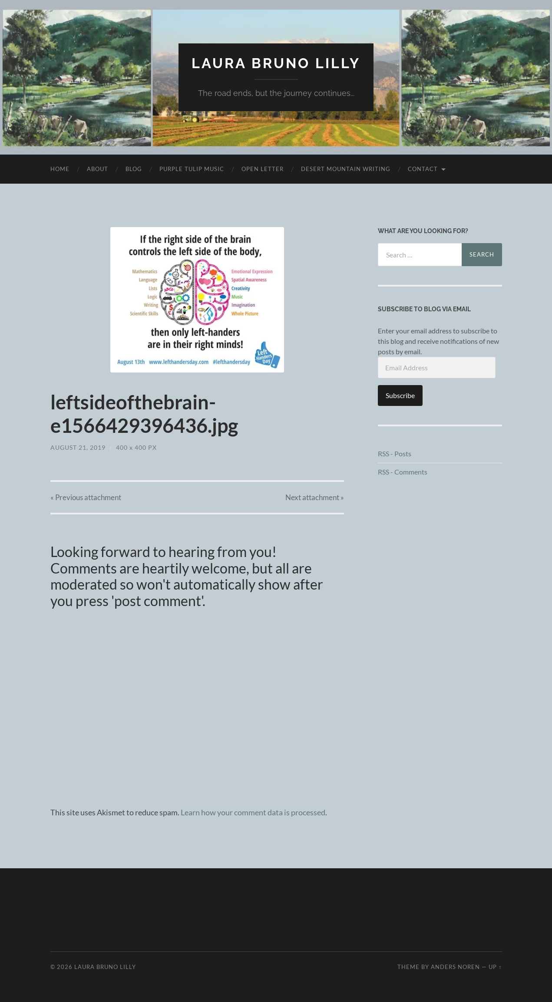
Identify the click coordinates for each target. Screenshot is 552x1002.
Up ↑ (495, 966)
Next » (314, 497)
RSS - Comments (402, 472)
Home (59, 168)
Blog (134, 168)
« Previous (85, 497)
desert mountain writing (345, 168)
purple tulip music (191, 168)
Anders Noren (455, 966)
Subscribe (400, 395)
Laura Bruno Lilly (276, 63)
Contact (423, 168)
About (97, 168)
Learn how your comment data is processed (253, 812)
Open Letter (262, 168)
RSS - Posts (394, 453)
